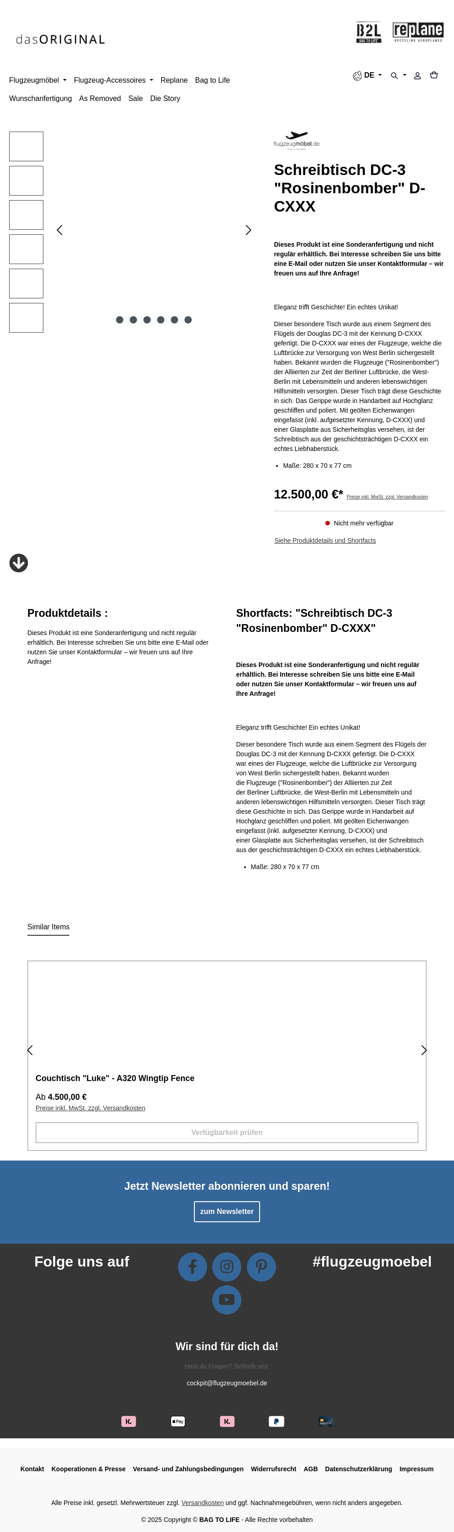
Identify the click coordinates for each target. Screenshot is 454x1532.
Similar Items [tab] (48, 927)
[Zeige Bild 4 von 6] (160, 319)
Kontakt (32, 1469)
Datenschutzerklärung (358, 1469)
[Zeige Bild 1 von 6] (120, 319)
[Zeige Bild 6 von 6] (188, 319)
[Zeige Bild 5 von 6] (174, 319)
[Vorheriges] (59, 230)
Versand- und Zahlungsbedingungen (188, 1469)
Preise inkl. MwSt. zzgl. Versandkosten (387, 496)
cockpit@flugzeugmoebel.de (227, 1383)
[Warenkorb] (436, 76)
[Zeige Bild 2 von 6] (133, 319)
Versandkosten (203, 1502)
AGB (310, 1469)
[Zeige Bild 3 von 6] (147, 319)
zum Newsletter (227, 1211)
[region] (132, 234)
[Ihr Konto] (417, 77)
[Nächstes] (249, 230)
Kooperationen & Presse (89, 1469)
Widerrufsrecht (273, 1469)
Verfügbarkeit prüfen (226, 1132)
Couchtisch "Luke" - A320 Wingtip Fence (115, 1078)
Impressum (417, 1469)
